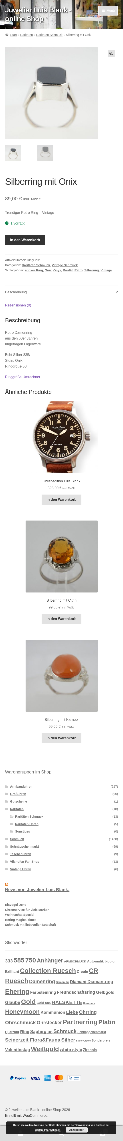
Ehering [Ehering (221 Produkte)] (17, 991)
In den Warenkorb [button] (61, 499)
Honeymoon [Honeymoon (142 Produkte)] (22, 1011)
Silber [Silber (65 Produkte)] (68, 1040)
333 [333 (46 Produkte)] (9, 960)
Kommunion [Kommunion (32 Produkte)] (52, 1012)
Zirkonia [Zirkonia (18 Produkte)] (90, 1050)
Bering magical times (20, 920)
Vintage (106, 270)
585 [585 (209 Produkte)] (19, 960)
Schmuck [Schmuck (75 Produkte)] (65, 1031)
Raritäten (26, 35)
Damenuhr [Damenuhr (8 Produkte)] (62, 982)
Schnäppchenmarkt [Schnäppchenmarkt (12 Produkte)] (91, 1032)
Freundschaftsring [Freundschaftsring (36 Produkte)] (76, 992)
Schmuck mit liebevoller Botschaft (30, 924)
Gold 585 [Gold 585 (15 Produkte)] (44, 1003)
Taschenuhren (20, 854)
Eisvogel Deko (15, 904)
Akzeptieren (76, 1129)
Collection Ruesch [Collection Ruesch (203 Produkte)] (48, 970)
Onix (48, 270)
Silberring (91, 270)
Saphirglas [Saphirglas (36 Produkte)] (41, 1031)
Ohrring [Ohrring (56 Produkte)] (88, 1012)
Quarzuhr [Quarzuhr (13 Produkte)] (12, 1032)
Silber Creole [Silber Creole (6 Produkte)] (83, 1040)
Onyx (57, 270)
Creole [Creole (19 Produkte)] (82, 972)
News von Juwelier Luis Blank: (37, 889)
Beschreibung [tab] (16, 292)
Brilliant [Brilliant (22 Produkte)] (12, 972)
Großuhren (18, 794)
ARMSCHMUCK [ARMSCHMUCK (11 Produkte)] (75, 961)
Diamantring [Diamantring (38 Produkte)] (100, 981)
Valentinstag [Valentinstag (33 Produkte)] (17, 1049)
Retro (79, 270)
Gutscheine (18, 801)
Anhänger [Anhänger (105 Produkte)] (50, 960)
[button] (111, 53)
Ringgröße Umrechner (22, 377)
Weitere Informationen (47, 1130)
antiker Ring (34, 270)
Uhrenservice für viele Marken (27, 910)
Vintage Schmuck (65, 265)
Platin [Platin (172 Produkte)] (106, 1022)
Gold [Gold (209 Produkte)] (28, 1001)
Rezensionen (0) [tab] (18, 305)
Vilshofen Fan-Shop (24, 861)
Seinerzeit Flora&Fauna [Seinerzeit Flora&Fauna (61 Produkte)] (32, 1040)
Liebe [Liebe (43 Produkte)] (72, 1012)
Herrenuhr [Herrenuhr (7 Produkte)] (89, 1003)
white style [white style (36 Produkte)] (71, 1049)
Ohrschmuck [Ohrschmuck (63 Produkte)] (20, 1022)
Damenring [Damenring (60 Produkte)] (42, 981)
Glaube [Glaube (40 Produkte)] (12, 1002)
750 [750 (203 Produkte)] (30, 960)
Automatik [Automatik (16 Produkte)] (95, 961)
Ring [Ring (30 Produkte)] (24, 1031)
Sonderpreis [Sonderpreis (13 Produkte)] (101, 1040)
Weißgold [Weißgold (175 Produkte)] (45, 1049)
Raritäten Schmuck (49, 35)
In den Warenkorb (25, 240)
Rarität (68, 270)
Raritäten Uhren (26, 824)
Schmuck (17, 839)
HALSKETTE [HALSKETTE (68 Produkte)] (67, 1002)
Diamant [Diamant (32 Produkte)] (78, 981)
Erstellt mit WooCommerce (26, 1115)
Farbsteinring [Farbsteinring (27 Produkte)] (43, 992)
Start (13, 35)
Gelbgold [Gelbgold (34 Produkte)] (105, 992)
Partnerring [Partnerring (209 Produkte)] (80, 1022)
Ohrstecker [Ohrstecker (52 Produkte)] (49, 1022)
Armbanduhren (21, 786)
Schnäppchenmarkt (24, 846)
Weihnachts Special (19, 914)
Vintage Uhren (20, 869)
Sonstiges (22, 831)
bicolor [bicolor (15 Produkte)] (110, 961)
